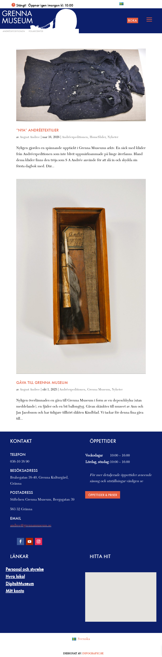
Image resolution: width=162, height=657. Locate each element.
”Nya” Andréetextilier (37, 130)
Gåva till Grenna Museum (42, 382)
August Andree (30, 137)
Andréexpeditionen (75, 137)
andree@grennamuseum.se (30, 525)
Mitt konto (15, 590)
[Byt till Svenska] (121, 4)
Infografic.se (92, 653)
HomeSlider (98, 137)
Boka (132, 20)
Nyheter (112, 137)
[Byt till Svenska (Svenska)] (81, 639)
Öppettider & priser (102, 495)
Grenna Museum (98, 389)
